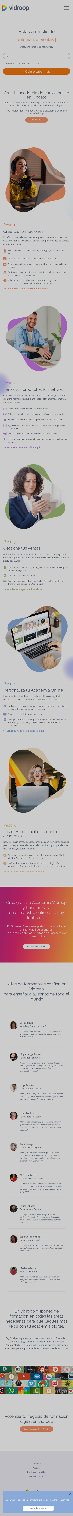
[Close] (70, 1493)
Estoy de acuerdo (38, 1508)
